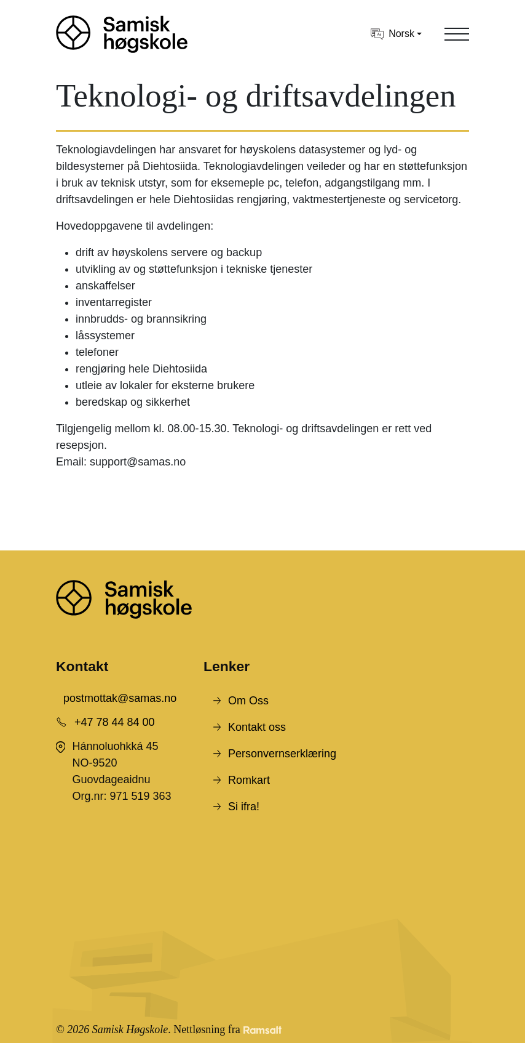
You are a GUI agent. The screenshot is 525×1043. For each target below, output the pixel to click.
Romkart (249, 780)
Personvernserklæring (282, 753)
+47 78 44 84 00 (114, 722)
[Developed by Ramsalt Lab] (262, 1029)
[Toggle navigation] (456, 34)
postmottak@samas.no (119, 698)
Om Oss (248, 701)
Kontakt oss (257, 727)
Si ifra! (243, 806)
